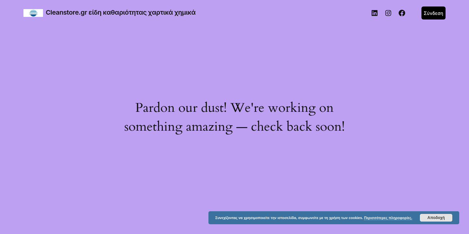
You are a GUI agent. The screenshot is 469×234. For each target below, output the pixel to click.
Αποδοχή (436, 217)
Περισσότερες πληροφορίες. (388, 218)
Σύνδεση (433, 13)
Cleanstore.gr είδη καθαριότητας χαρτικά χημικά (121, 12)
